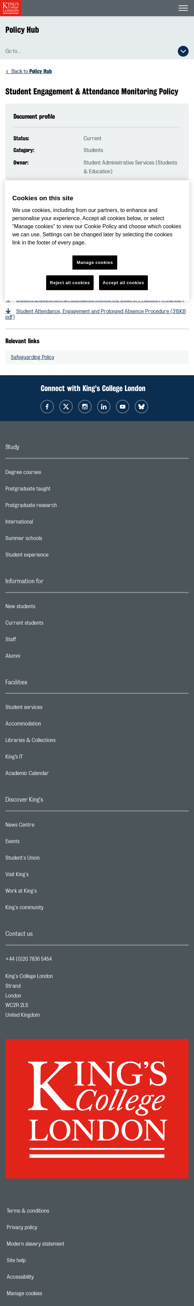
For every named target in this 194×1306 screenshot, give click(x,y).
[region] (97, 240)
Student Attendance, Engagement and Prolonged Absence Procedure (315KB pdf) (95, 314)
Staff (37, 641)
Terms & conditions (51, 1211)
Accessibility (43, 1277)
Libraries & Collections (57, 742)
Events (39, 843)
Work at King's (47, 892)
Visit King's (43, 876)
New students (47, 608)
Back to (31, 71)
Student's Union (49, 859)
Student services (50, 709)
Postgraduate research (57, 507)
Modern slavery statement (59, 1244)
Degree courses (50, 474)
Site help (39, 1260)
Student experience (53, 556)
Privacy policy (45, 1227)
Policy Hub (22, 29)
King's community (51, 909)
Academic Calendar (53, 775)
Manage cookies (48, 1293)
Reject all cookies (70, 282)
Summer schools (50, 540)
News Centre (46, 826)
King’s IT (40, 758)
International (46, 523)
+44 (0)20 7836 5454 (28, 959)
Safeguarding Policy (32, 357)
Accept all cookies (123, 282)
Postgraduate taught (54, 490)
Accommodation (50, 725)
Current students (51, 624)
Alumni (39, 657)
